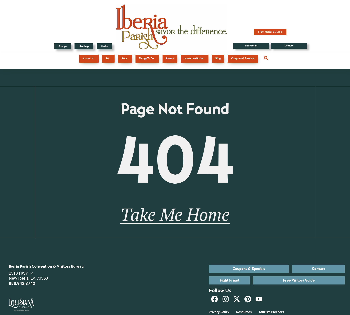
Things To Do (147, 58)
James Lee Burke (194, 58)
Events (170, 58)
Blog (218, 58)
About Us (89, 58)
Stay (125, 58)
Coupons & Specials (242, 58)
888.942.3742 (22, 283)
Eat (108, 58)
